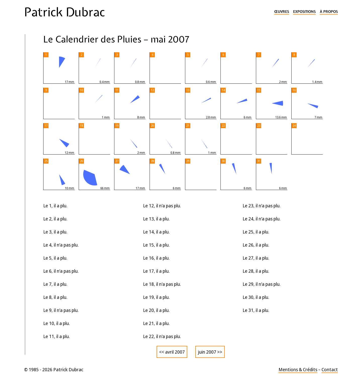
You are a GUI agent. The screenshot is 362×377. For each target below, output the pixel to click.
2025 (32, 112)
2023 (32, 132)
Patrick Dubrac (64, 12)
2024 (32, 122)
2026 (33, 102)
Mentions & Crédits (298, 369)
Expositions (304, 12)
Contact (330, 369)
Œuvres (281, 12)
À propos (329, 12)
